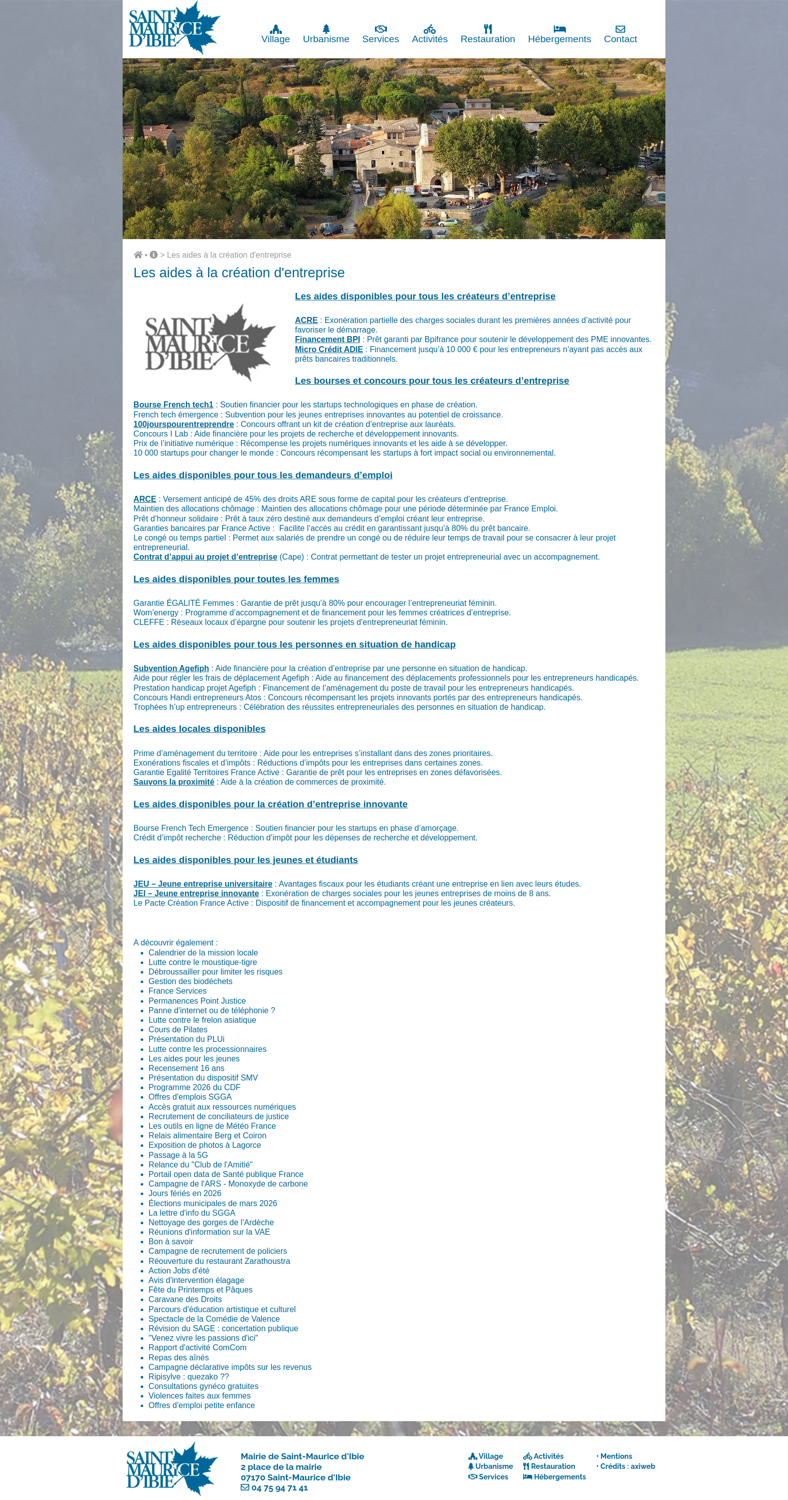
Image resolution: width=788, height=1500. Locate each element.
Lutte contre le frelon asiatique (202, 1020)
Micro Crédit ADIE (329, 349)
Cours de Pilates (178, 1029)
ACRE (306, 320)
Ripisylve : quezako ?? (189, 1376)
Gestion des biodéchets (191, 981)
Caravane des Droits (185, 1299)
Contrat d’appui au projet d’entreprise (205, 557)
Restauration (487, 34)
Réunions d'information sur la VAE (209, 1232)
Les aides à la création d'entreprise (229, 255)
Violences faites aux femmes (200, 1395)
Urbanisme (326, 34)
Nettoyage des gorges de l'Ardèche (211, 1222)
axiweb (643, 1466)
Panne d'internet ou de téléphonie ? (212, 1010)
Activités (430, 34)
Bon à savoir (171, 1241)
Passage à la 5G (178, 1155)
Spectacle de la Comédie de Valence (214, 1319)
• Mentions (614, 1456)
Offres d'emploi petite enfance (202, 1405)
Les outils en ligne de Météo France (212, 1126)
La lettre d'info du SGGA (192, 1213)
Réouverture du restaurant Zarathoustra (219, 1261)
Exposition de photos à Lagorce (205, 1145)
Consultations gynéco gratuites (204, 1386)
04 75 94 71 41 (279, 1487)
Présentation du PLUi (187, 1039)
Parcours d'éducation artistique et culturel (222, 1309)
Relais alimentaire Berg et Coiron (208, 1135)
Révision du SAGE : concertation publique (224, 1328)
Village (275, 34)
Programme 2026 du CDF (195, 1087)
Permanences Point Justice (197, 1001)
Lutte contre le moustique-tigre (203, 962)
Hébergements (560, 34)
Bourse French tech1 (174, 404)
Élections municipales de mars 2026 (213, 1203)
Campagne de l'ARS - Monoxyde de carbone (228, 1184)
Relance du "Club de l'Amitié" (201, 1164)
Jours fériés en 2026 (185, 1193)
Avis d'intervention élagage (196, 1280)
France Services (178, 991)
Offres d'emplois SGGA (190, 1097)
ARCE (145, 499)
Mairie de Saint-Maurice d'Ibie (302, 1456)
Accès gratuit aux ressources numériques (222, 1107)
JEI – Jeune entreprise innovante (196, 893)
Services (381, 34)
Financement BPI (327, 339)
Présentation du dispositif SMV (203, 1078)
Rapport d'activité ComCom (198, 1347)
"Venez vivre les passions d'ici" (203, 1338)
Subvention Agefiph (172, 668)
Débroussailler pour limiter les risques (216, 972)
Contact (620, 34)
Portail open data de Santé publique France (226, 1174)
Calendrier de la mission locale (203, 952)
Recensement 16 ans (187, 1068)
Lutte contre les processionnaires (208, 1049)
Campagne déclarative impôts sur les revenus (230, 1367)
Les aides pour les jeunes (194, 1058)
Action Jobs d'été (179, 1270)
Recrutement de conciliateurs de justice (219, 1116)
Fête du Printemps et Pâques (201, 1289)
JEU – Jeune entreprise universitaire (203, 884)
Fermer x (645, 9)
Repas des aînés (179, 1357)
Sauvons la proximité (174, 782)
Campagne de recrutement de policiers (218, 1251)
